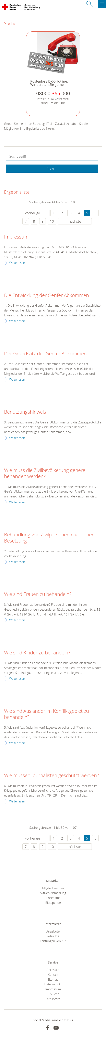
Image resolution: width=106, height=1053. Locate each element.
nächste (75, 221)
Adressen (53, 970)
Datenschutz (53, 984)
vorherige (32, 213)
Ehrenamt (53, 898)
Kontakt (53, 974)
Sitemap (53, 979)
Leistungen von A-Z (53, 941)
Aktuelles (53, 936)
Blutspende (53, 903)
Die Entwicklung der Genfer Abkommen (46, 295)
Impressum (16, 237)
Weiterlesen (17, 263)
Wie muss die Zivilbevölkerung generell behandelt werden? (45, 473)
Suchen (52, 169)
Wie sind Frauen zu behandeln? (37, 594)
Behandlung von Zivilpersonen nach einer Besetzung (49, 538)
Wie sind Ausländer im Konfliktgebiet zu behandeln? (46, 714)
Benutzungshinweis (25, 412)
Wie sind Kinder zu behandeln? (37, 653)
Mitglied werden (53, 888)
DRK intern (53, 999)
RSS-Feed (53, 994)
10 (52, 221)
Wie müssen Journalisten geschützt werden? (51, 775)
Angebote (53, 931)
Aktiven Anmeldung (53, 893)
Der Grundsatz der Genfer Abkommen (45, 354)
